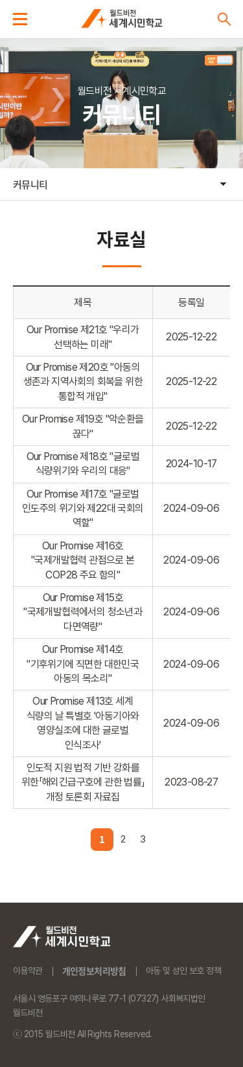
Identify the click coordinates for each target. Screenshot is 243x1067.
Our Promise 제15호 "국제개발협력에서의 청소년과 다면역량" (82, 612)
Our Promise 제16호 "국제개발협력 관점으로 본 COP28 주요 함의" (83, 560)
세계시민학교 (121, 18)
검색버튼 (224, 18)
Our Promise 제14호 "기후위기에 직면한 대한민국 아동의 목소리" (83, 664)
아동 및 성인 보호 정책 (183, 970)
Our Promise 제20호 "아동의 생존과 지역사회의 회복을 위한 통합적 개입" (83, 381)
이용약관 (28, 970)
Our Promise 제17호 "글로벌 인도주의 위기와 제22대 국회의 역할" (83, 508)
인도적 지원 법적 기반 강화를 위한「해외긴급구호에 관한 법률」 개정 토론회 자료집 (83, 782)
